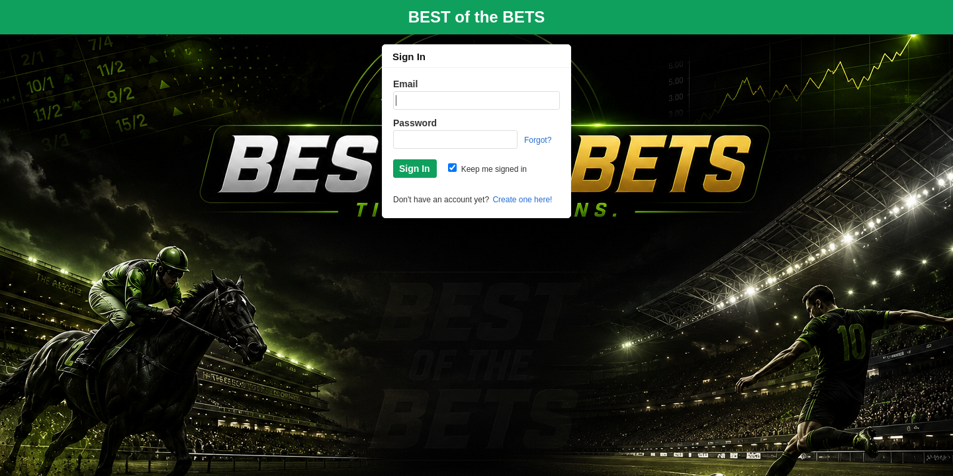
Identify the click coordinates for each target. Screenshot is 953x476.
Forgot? (537, 140)
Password (415, 123)
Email (405, 84)
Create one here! (522, 199)
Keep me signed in (487, 169)
